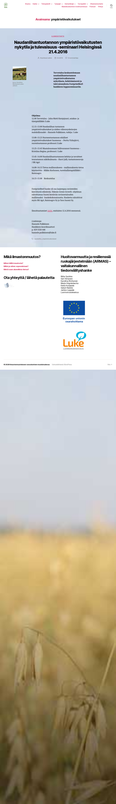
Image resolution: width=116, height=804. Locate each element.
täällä (49, 214)
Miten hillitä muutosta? (14, 266)
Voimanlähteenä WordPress (62, 367)
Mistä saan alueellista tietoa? (17, 272)
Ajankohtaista (58, 39)
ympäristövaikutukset (49, 242)
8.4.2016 (60, 61)
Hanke (35, 5)
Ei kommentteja (73, 61)
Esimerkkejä (69, 5)
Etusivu (27, 5)
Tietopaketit (45, 5)
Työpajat (57, 5)
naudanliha (37, 242)
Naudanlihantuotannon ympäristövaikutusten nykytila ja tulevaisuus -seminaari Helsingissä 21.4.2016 (58, 50)
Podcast (93, 8)
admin (50, 61)
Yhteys (100, 8)
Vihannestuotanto (96, 5)
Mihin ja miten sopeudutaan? (17, 269)
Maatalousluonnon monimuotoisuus (74, 8)
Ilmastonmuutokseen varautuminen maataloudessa (30, 367)
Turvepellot (82, 5)
